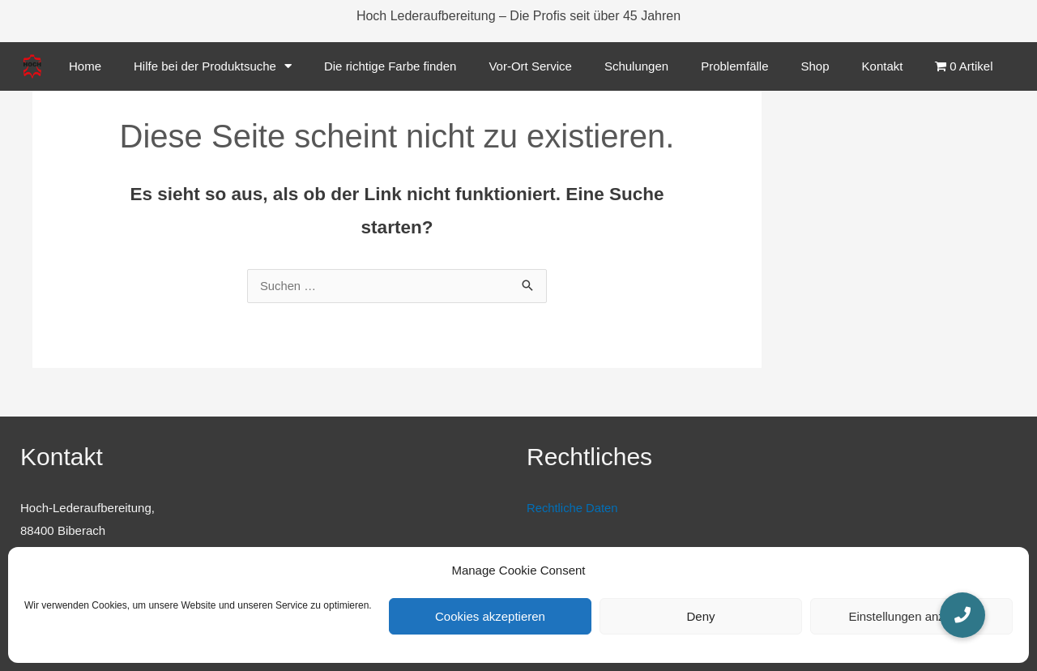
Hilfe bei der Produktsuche (213, 66)
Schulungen (636, 66)
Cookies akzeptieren (490, 616)
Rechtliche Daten (573, 508)
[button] (962, 615)
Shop (815, 66)
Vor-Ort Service (530, 66)
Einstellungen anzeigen (911, 616)
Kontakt (882, 66)
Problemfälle (734, 66)
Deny (700, 616)
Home (85, 66)
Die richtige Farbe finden (390, 66)
